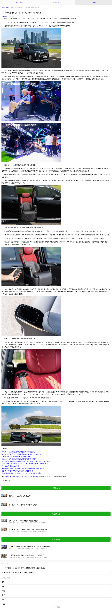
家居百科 (56, 2)
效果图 (93, 2)
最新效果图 (56, 488)
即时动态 (19, 2)
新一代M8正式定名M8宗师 (10, 466)
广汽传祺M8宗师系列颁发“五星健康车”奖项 (15, 456)
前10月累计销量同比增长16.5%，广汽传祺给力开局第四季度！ (22, 473)
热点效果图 (56, 514)
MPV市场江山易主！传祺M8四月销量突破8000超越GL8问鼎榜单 (22, 468)
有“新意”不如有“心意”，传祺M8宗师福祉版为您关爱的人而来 (21, 454)
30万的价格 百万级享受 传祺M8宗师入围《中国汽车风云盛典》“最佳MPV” (25, 461)
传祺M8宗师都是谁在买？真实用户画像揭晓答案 (17, 471)
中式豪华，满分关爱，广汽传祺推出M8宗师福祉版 (18, 452)
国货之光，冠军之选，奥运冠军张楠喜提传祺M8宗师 (18, 459)
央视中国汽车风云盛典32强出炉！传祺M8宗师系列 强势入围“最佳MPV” (24, 464)
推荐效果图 (56, 539)
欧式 (10, 480)
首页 (2, 7)
